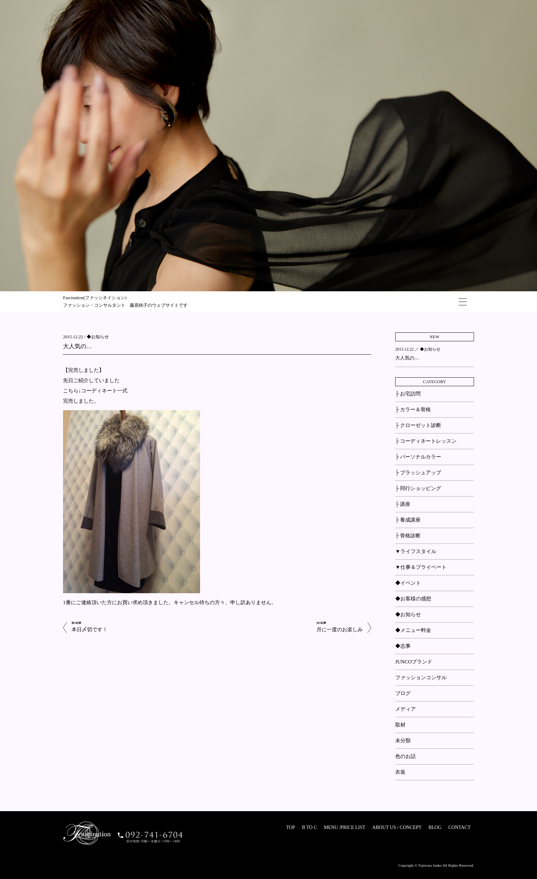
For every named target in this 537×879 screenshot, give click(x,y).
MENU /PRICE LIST (344, 827)
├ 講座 (402, 504)
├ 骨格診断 (408, 535)
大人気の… (77, 346)
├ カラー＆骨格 (413, 409)
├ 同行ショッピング (418, 488)
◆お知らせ (98, 336)
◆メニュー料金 (413, 630)
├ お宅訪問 (408, 393)
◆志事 (403, 646)
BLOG (434, 827)
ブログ (403, 693)
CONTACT (459, 827)
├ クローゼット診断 (418, 425)
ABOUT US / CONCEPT (397, 827)
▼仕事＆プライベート (421, 567)
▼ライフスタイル (415, 551)
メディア (405, 709)
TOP (290, 827)
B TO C (309, 827)
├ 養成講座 (408, 520)
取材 (400, 725)
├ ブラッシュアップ (418, 472)
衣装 (400, 772)
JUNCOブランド (413, 661)
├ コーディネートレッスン (426, 441)
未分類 (403, 740)
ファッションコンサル (421, 677)
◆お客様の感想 (413, 598)
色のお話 (405, 756)
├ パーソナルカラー (418, 457)
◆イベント (408, 583)
